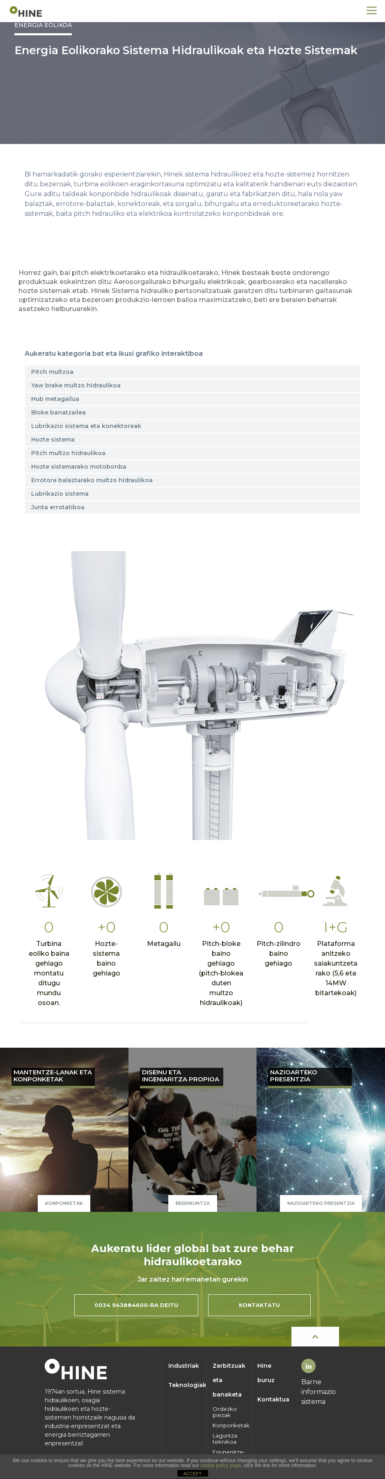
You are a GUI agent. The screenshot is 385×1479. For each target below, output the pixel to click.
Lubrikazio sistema (60, 493)
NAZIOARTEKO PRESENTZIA (293, 1076)
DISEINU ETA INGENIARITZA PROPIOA (180, 1076)
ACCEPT (192, 1473)
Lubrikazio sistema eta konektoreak (86, 426)
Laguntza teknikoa (225, 1439)
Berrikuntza (193, 1203)
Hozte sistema (53, 439)
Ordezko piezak (225, 1412)
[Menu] (371, 10)
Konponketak (64, 1203)
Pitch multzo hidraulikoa (68, 453)
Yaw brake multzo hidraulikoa (76, 385)
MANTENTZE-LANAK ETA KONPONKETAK (53, 1076)
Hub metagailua (55, 399)
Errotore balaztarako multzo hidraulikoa (92, 480)
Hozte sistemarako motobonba (78, 466)
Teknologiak (184, 1385)
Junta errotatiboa (58, 507)
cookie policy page (220, 1465)
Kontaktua (273, 1399)
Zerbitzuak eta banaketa (229, 1380)
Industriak (183, 1365)
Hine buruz (266, 1373)
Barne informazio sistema (318, 1392)
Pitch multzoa (52, 371)
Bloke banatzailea (58, 412)
